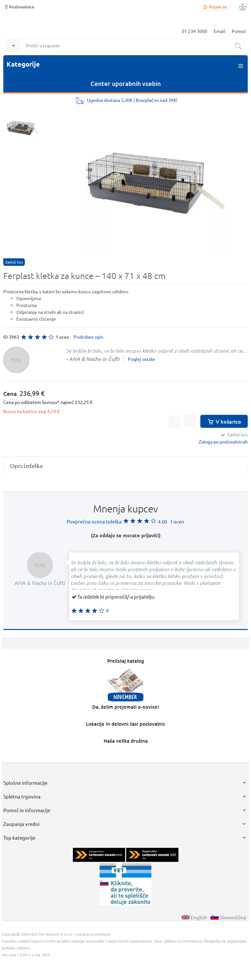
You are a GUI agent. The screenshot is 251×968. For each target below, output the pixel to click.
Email (219, 31)
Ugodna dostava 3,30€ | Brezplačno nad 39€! (132, 100)
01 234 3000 (194, 31)
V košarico (224, 421)
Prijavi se (214, 7)
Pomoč (239, 31)
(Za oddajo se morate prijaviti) (125, 535)
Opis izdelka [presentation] (26, 465)
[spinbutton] (182, 421)
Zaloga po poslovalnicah (223, 441)
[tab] (125, 466)
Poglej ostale (141, 359)
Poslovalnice (18, 7)
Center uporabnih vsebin (126, 83)
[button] (190, 420)
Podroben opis (88, 337)
